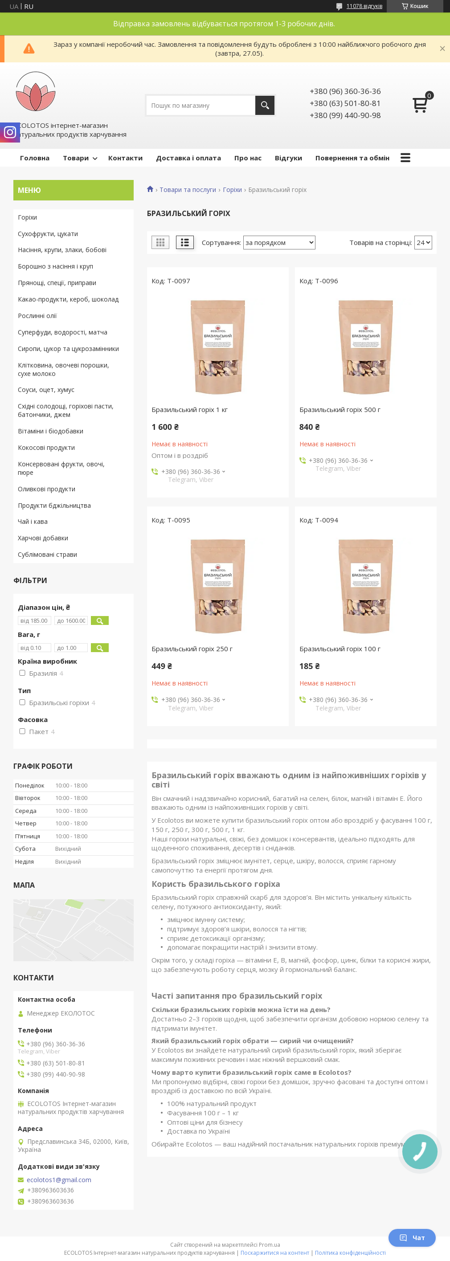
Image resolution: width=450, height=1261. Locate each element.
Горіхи (232, 190)
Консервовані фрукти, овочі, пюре (61, 468)
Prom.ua (269, 1245)
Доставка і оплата (188, 157)
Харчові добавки (43, 538)
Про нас (248, 157)
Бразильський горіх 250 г (192, 649)
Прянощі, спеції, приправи (57, 282)
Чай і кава (33, 521)
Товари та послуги (188, 190)
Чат (412, 1237)
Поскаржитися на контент (275, 1253)
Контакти (125, 157)
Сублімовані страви (47, 554)
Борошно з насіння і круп (55, 266)
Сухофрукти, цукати (48, 233)
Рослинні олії (37, 315)
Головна (34, 157)
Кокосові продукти (46, 447)
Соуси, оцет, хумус (46, 389)
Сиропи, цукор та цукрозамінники (68, 348)
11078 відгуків (364, 6)
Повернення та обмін (352, 157)
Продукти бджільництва (54, 505)
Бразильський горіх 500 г (339, 409)
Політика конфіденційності (350, 1253)
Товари (76, 157)
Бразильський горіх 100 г (339, 649)
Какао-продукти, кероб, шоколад (68, 299)
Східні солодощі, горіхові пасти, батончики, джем (66, 410)
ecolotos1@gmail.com (59, 1180)
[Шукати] (264, 105)
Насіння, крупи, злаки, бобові (62, 249)
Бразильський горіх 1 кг (189, 409)
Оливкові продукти (46, 489)
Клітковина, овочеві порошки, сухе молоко (63, 369)
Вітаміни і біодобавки (50, 431)
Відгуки (288, 157)
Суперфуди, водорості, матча (62, 332)
